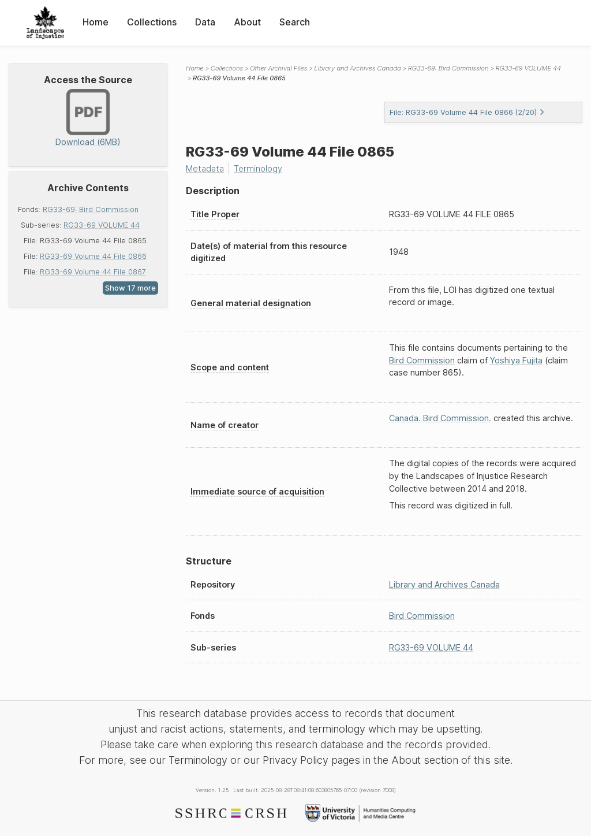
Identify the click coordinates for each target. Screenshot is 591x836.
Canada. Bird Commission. (440, 418)
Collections (152, 22)
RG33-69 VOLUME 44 (101, 225)
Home (96, 22)
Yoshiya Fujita (516, 360)
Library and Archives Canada (357, 68)
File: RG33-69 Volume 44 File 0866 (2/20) (467, 112)
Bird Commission (422, 360)
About (247, 22)
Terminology (258, 168)
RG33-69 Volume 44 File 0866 (93, 256)
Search (294, 22)
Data (205, 22)
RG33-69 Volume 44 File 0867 (93, 271)
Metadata (205, 168)
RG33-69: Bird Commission (91, 209)
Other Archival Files (278, 68)
